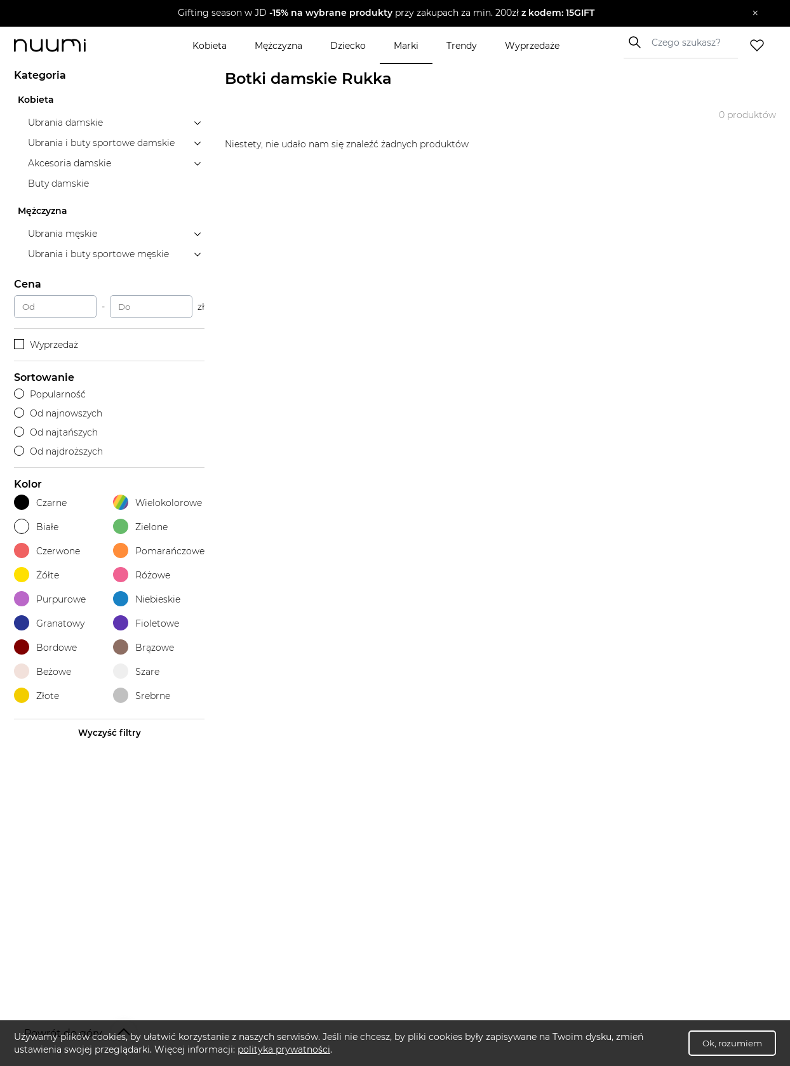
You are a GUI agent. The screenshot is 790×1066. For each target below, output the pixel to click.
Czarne (40, 502)
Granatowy (49, 623)
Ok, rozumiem (732, 1043)
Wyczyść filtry (109, 733)
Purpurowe (50, 599)
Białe (36, 526)
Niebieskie (146, 599)
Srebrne (141, 695)
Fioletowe (146, 623)
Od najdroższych (58, 451)
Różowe (141, 575)
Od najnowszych (58, 413)
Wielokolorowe (157, 502)
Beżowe (42, 671)
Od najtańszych (56, 432)
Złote (36, 695)
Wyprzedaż (46, 344)
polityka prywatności (284, 1049)
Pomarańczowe (158, 550)
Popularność (50, 394)
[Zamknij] (755, 13)
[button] (385, 13)
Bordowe (45, 647)
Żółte (36, 575)
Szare (136, 671)
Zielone (140, 526)
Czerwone (47, 550)
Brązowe (143, 647)
